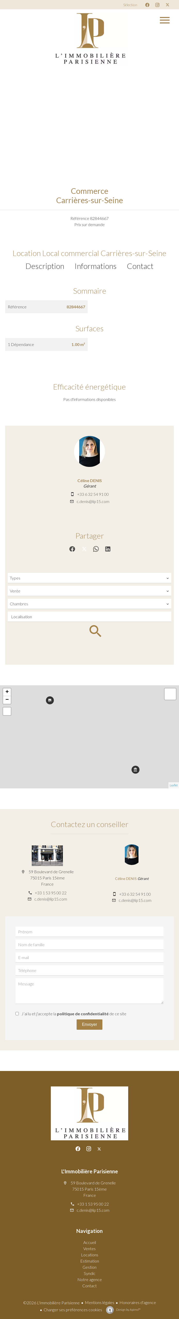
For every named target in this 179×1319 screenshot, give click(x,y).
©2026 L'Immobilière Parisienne (51, 1302)
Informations (96, 265)
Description (45, 265)
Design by (128, 1310)
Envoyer (89, 1024)
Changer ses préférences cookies (73, 1309)
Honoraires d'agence (137, 1302)
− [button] (7, 700)
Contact (140, 265)
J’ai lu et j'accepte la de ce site (73, 1013)
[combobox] (89, 578)
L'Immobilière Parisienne (89, 1171)
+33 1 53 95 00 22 (51, 892)
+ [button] (7, 692)
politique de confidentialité (83, 1013)
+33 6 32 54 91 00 (93, 494)
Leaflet (174, 785)
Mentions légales (99, 1302)
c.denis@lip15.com (93, 501)
